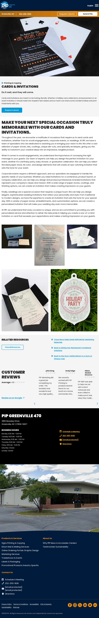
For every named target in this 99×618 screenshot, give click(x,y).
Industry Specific (31, 565)
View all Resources (12, 347)
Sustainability (62, 546)
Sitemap (16, 607)
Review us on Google (12, 397)
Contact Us (7, 572)
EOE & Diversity (46, 604)
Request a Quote (67, 14)
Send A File (88, 14)
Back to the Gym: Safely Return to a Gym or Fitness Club (73, 357)
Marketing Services (11, 554)
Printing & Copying (12, 83)
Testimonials (49, 546)
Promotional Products (12, 565)
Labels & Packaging (11, 561)
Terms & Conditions (20, 604)
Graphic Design (31, 550)
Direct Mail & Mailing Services (15, 546)
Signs (4, 543)
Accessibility (34, 604)
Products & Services (12, 538)
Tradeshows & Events (12, 558)
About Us (47, 538)
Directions (65, 444)
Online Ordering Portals (13, 550)
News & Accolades (59, 543)
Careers (73, 543)
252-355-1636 (25, 14)
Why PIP (46, 543)
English (90, 5)
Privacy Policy (7, 604)
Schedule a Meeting (70, 431)
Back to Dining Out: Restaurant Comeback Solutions (72, 349)
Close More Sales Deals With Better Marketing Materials (74, 341)
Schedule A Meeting (13, 579)
